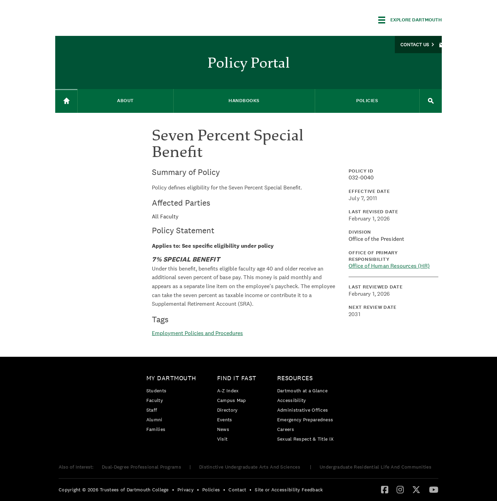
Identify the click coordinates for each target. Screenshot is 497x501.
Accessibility (291, 400)
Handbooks (244, 100)
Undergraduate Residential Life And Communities (375, 467)
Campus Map (231, 400)
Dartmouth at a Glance (302, 390)
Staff (151, 410)
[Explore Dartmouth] (410, 20)
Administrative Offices (302, 410)
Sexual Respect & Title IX (305, 439)
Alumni (154, 419)
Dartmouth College (109, 18)
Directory (227, 410)
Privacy (185, 490)
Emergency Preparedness (305, 419)
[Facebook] (384, 489)
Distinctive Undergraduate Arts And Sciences (250, 467)
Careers (285, 429)
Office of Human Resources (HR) (389, 265)
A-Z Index (228, 390)
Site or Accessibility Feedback (289, 490)
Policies (367, 100)
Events (224, 419)
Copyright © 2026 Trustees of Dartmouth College (114, 490)
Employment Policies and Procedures (197, 333)
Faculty (154, 400)
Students (156, 390)
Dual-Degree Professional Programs (141, 467)
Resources (295, 378)
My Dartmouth (171, 378)
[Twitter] (416, 489)
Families (155, 429)
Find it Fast (236, 378)
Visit (222, 439)
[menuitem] (173, 405)
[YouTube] (433, 489)
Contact (237, 490)
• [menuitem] (173, 490)
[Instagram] (400, 489)
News (223, 429)
